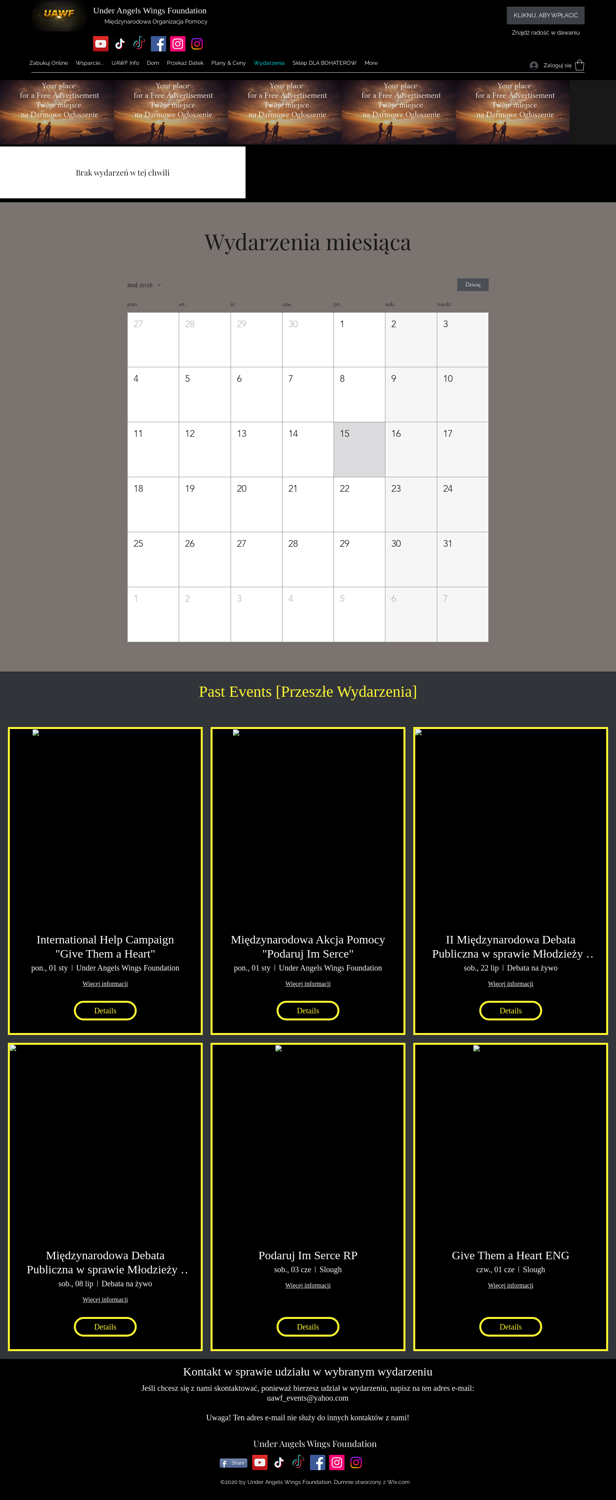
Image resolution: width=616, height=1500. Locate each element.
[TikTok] (120, 43)
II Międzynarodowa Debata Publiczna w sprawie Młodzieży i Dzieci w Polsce (510, 947)
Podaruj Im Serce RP (308, 1255)
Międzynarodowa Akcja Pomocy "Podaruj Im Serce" (308, 946)
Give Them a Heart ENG (510, 1255)
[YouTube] (100, 43)
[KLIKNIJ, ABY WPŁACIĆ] (546, 15)
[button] (125, 63)
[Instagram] (177, 43)
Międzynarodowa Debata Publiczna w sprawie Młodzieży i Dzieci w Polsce (105, 1263)
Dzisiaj (473, 284)
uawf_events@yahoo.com (308, 1398)
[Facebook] (158, 43)
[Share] (234, 1463)
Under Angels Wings (129, 10)
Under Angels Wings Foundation (315, 1443)
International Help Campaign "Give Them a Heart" (105, 946)
